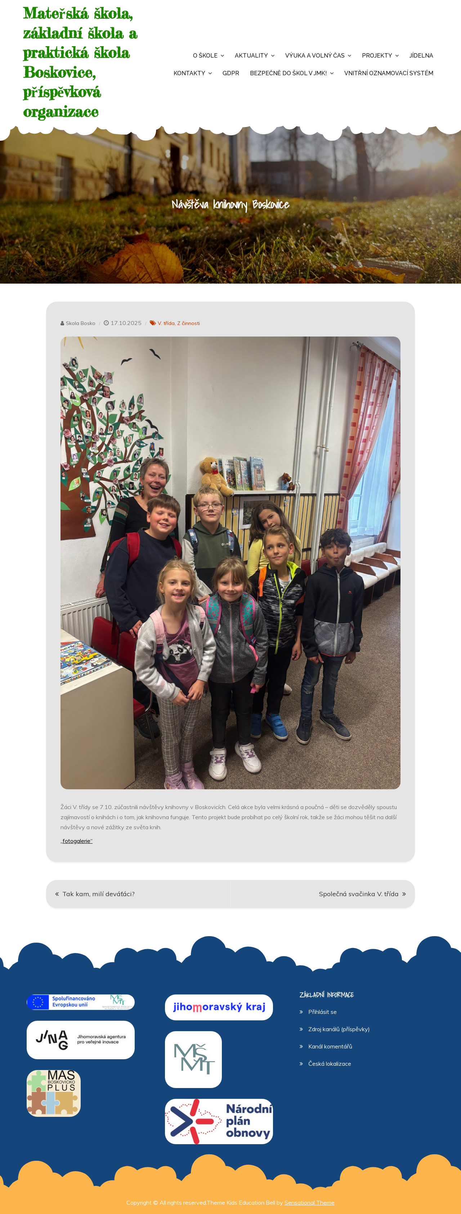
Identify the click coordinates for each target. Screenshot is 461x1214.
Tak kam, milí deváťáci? (98, 894)
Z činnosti (188, 323)
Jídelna (421, 55)
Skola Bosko (80, 323)
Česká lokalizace (329, 1063)
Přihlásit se (322, 1011)
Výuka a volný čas (315, 55)
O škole (205, 55)
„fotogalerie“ (77, 840)
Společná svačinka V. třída (359, 894)
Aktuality (251, 55)
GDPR (231, 73)
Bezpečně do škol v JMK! (288, 73)
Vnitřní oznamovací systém (388, 73)
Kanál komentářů (330, 1046)
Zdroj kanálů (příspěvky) (339, 1029)
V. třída (166, 323)
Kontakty (189, 73)
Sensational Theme (310, 1202)
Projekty (377, 55)
